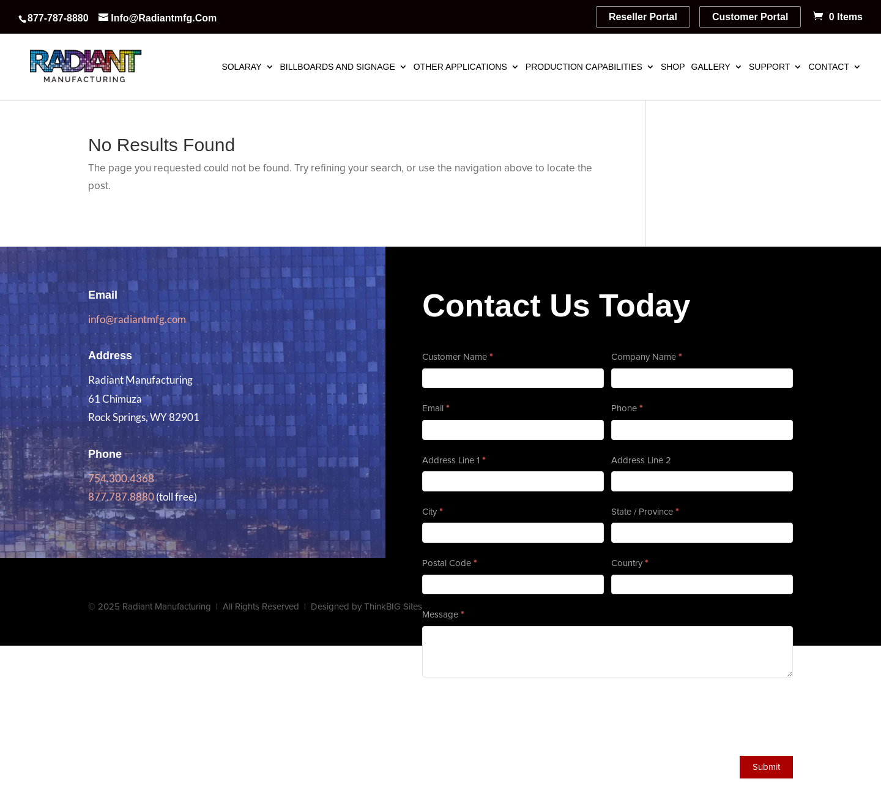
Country (629, 563)
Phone (626, 408)
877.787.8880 (121, 496)
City (432, 512)
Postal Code (449, 563)
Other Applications (460, 67)
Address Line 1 (453, 460)
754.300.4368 (121, 478)
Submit (766, 767)
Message (443, 614)
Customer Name (457, 357)
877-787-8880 (58, 18)
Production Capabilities (584, 67)
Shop (673, 67)
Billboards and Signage (337, 67)
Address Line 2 (641, 460)
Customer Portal (750, 17)
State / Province (644, 512)
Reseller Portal (643, 17)
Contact (828, 67)
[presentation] (515, 713)
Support (769, 67)
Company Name (646, 357)
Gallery (710, 67)
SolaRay (241, 67)
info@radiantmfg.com (137, 319)
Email (435, 408)
